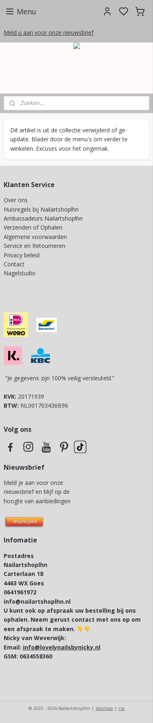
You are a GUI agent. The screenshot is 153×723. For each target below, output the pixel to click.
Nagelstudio (19, 273)
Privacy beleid (22, 255)
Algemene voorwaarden (35, 237)
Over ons (16, 200)
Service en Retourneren (34, 246)
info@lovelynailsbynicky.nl (61, 647)
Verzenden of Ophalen (33, 227)
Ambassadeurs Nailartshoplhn (43, 218)
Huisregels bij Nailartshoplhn (41, 209)
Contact (14, 264)
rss (121, 708)
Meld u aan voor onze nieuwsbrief (48, 32)
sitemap (104, 708)
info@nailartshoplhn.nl (37, 601)
